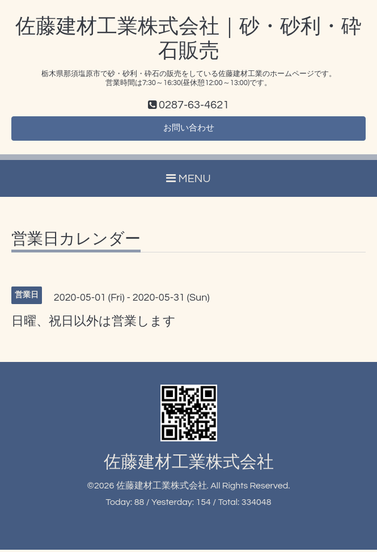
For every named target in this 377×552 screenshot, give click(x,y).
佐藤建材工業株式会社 (189, 464)
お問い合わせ (189, 129)
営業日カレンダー (76, 242)
